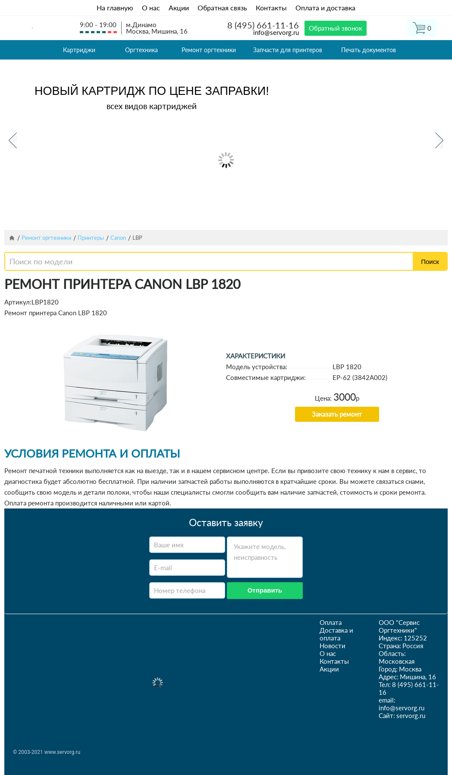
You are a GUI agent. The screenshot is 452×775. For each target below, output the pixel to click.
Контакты (271, 7)
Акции (179, 7)
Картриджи (79, 49)
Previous (13, 140)
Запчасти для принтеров (287, 49)
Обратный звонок (335, 28)
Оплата (331, 622)
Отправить (265, 590)
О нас (151, 7)
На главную (115, 7)
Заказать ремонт (337, 414)
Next (439, 140)
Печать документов (368, 49)
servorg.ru (410, 715)
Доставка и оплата (336, 634)
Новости (332, 645)
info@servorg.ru (276, 32)
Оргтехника (141, 49)
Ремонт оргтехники (209, 49)
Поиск (430, 261)
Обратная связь (222, 7)
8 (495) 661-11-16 (263, 25)
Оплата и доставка (325, 7)
